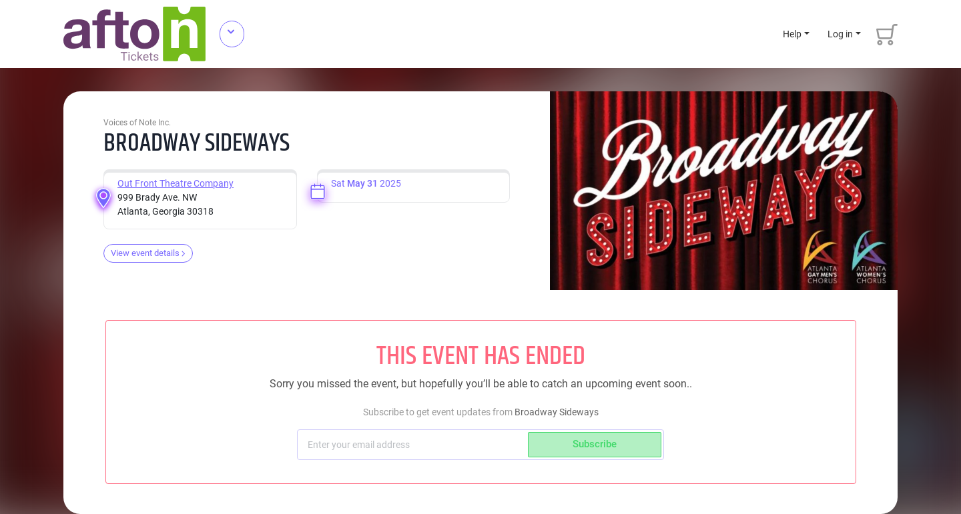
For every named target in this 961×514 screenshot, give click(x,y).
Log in (840, 34)
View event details (148, 253)
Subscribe (595, 444)
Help (792, 34)
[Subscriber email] (414, 444)
